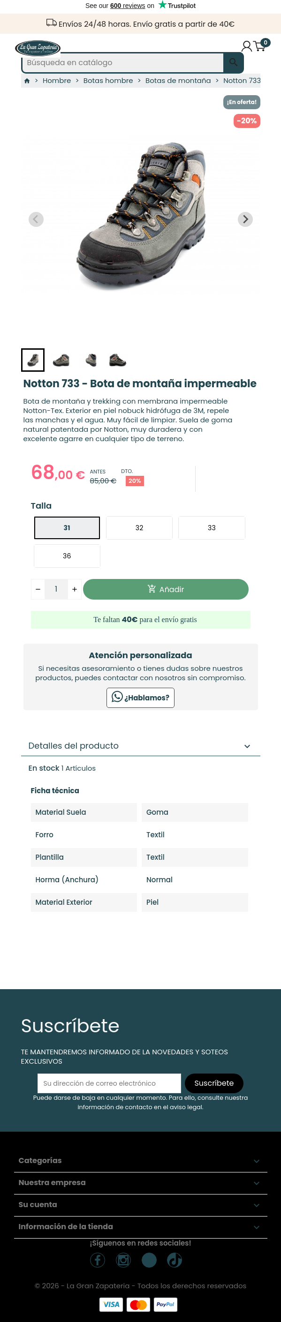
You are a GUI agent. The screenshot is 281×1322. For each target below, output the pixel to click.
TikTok (149, 1260)
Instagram (123, 1260)
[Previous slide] (36, 219)
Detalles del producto (141, 746)
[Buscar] (132, 63)
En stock (44, 768)
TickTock (174, 1260)
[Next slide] (245, 219)
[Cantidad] (56, 589)
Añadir (165, 589)
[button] (33, 360)
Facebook (98, 1260)
